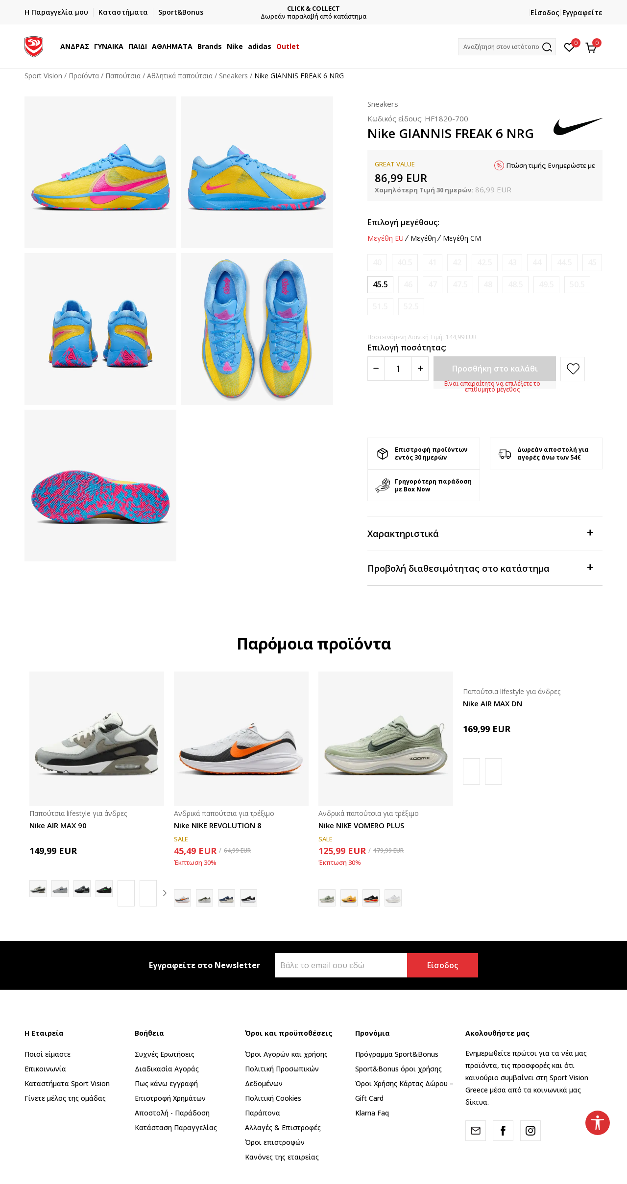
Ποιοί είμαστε (47, 1054)
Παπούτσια (123, 75)
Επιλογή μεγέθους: (403, 222)
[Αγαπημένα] (569, 46)
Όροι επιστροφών (275, 1142)
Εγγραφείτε (582, 12)
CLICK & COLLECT (314, 8)
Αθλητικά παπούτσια (180, 75)
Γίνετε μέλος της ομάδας (65, 1098)
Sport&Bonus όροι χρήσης (398, 1068)
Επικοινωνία (45, 1068)
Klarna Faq (372, 1112)
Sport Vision (43, 75)
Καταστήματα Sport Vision (67, 1083)
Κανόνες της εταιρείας (282, 1156)
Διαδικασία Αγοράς (167, 1068)
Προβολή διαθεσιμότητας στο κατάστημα (480, 567)
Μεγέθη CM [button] (462, 238)
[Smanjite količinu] (376, 368)
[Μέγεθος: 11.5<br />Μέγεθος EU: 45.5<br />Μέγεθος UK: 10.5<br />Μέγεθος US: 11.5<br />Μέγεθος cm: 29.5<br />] (380, 284)
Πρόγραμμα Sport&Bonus (396, 1054)
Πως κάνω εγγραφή (166, 1083)
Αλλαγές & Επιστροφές (283, 1127)
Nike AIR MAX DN (492, 703)
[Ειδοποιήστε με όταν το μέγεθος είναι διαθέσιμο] (377, 262)
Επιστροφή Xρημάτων (170, 1098)
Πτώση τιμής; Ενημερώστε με (550, 165)
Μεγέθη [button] (423, 238)
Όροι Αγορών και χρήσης (286, 1054)
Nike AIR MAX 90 (58, 825)
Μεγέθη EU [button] (385, 238)
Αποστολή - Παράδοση (172, 1112)
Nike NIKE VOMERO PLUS (361, 825)
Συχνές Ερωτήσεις (164, 1054)
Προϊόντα (84, 75)
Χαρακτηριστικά (480, 532)
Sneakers (233, 75)
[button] (507, 46)
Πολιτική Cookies (273, 1098)
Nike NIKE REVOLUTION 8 (218, 825)
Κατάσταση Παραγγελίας (176, 1127)
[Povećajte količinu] (420, 368)
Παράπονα (262, 1112)
